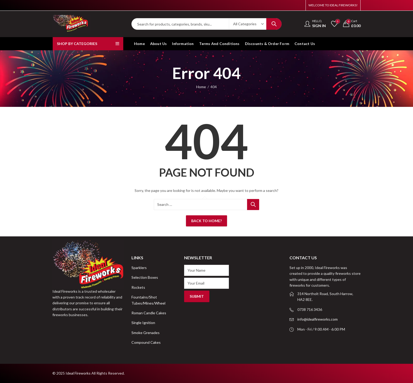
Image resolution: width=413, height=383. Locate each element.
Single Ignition (143, 322)
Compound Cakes (146, 342)
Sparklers (139, 267)
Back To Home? (206, 220)
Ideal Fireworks (78, 373)
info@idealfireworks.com (317, 319)
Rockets (138, 287)
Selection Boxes (144, 277)
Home (201, 86)
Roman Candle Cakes (148, 313)
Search (274, 24)
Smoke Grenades (145, 332)
